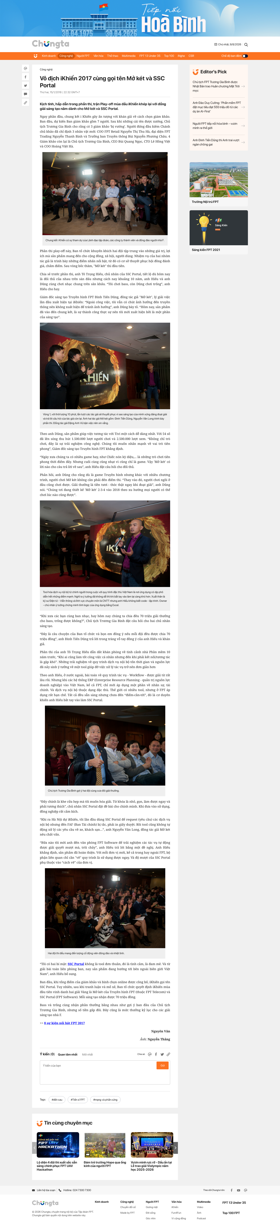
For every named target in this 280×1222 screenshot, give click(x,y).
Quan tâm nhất (67, 1054)
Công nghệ (69, 56)
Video (200, 1193)
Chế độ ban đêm (234, 56)
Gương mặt (152, 1193)
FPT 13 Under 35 (162, 56)
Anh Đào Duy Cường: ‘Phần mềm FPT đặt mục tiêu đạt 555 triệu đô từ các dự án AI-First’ (219, 107)
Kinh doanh (49, 56)
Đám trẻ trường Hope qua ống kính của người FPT (105, 1150)
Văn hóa (105, 56)
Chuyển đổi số (128, 1193)
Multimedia (140, 56)
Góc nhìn (151, 1204)
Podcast (201, 1204)
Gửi (163, 1065)
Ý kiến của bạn (105, 1065)
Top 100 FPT (231, 1199)
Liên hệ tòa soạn (43, 1176)
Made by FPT (127, 1198)
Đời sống (150, 1198)
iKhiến (175, 1193)
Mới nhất (87, 1054)
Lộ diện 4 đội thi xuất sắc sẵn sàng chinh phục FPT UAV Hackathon (57, 1151)
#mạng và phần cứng (105, 1085)
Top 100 (184, 56)
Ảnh (199, 1198)
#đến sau (57, 1085)
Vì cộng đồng (179, 1204)
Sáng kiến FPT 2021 (206, 250)
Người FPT (87, 56)
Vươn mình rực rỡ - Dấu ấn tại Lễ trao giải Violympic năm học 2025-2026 (151, 1151)
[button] (175, 1134)
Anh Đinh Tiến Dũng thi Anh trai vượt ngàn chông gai (219, 142)
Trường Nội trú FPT (205, 202)
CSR (211, 56)
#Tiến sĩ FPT (78, 1085)
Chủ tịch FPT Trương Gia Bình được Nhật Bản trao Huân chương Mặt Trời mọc (219, 86)
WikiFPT (201, 1209)
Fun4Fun (176, 1198)
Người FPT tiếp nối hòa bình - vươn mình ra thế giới (219, 126)
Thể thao (121, 56)
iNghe (198, 56)
